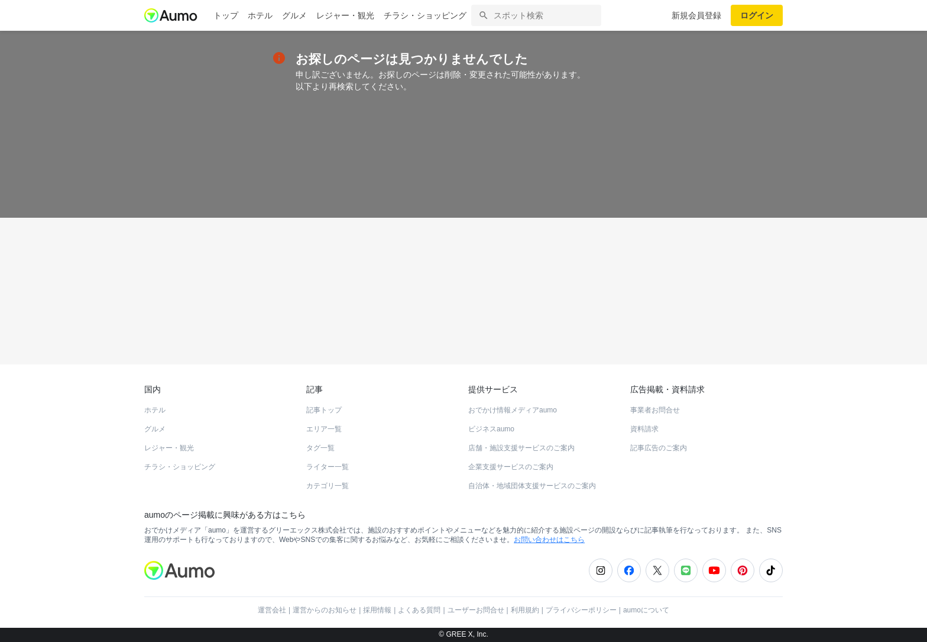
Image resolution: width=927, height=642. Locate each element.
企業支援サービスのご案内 (510, 466)
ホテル (260, 15)
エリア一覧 (324, 429)
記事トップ (324, 410)
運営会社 (272, 610)
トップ (225, 15)
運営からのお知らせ (324, 610)
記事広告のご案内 (658, 447)
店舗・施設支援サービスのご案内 (521, 447)
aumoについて (646, 610)
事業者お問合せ (655, 410)
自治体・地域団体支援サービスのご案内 (532, 485)
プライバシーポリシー (581, 610)
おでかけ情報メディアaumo (512, 410)
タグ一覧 (320, 447)
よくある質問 (419, 610)
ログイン (756, 15)
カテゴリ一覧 (327, 485)
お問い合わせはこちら (549, 539)
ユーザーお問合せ (476, 610)
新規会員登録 (696, 15)
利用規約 (525, 610)
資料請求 (644, 429)
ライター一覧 (327, 466)
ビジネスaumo (491, 429)
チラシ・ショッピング (425, 15)
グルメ (294, 15)
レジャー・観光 (345, 15)
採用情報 (377, 610)
